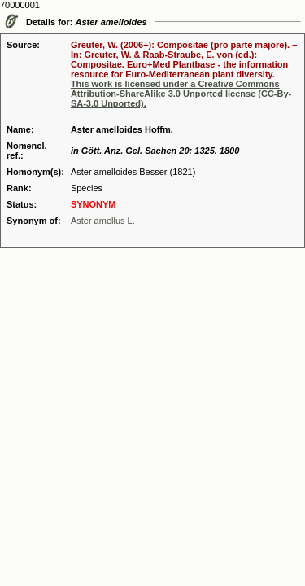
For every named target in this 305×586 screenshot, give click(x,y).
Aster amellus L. (103, 220)
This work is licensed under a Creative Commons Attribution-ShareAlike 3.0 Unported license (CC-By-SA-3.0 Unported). (181, 93)
